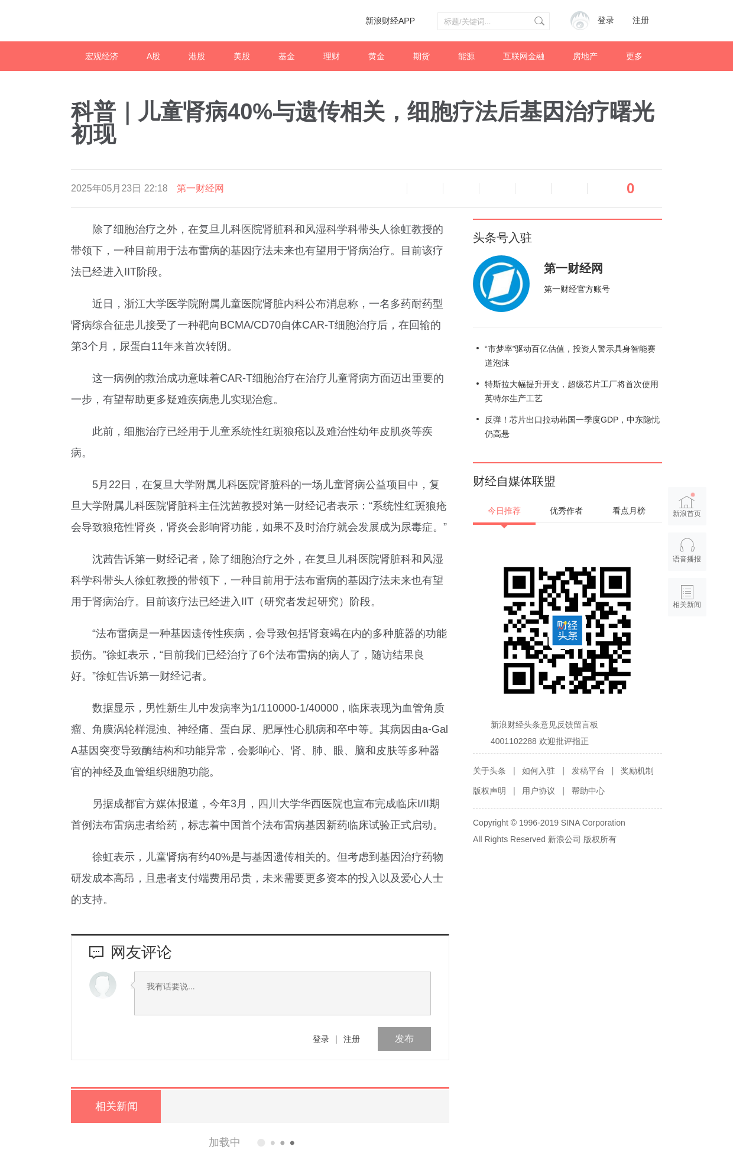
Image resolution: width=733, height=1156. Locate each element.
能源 (466, 56)
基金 (286, 56)
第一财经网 (200, 188)
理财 (331, 56)
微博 (497, 188)
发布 (404, 1039)
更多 (634, 56)
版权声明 (489, 790)
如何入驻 (538, 770)
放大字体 (461, 188)
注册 (641, 20)
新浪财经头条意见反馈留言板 (544, 724)
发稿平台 (588, 770)
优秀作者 (566, 510)
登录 (321, 1039)
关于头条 (489, 770)
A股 (153, 56)
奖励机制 (637, 770)
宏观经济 (101, 56)
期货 (421, 56)
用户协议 (538, 790)
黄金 (376, 56)
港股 (197, 56)
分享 (569, 188)
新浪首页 (687, 505)
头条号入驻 (502, 237)
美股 (241, 56)
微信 (533, 188)
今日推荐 (504, 510)
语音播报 (389, 188)
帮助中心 (588, 790)
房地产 (585, 56)
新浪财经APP (390, 20)
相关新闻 (115, 1106)
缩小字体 (425, 188)
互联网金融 (523, 56)
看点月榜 (629, 510)
